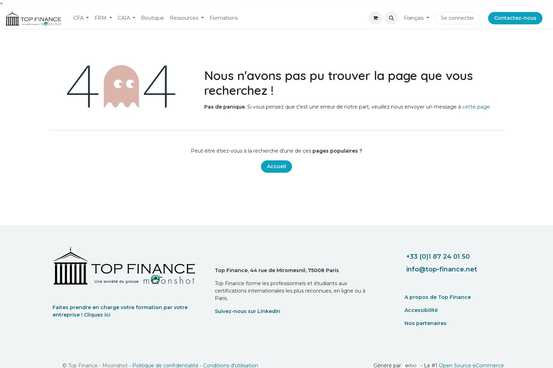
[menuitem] (81, 18)
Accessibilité (421, 310)
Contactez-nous (515, 18)
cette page (476, 107)
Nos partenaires (425, 323)
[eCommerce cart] (375, 18)
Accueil (276, 166)
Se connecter (457, 18)
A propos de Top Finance (438, 297)
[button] (391, 18)
